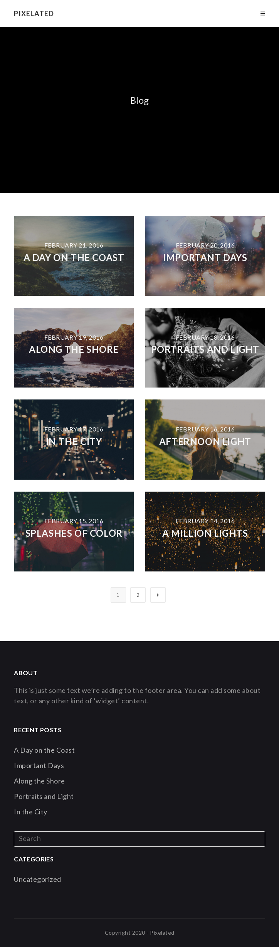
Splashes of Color (74, 533)
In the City (74, 441)
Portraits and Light (205, 349)
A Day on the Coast (74, 257)
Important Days (205, 257)
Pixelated (34, 13)
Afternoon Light (205, 441)
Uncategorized (37, 879)
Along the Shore (74, 349)
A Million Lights (205, 533)
